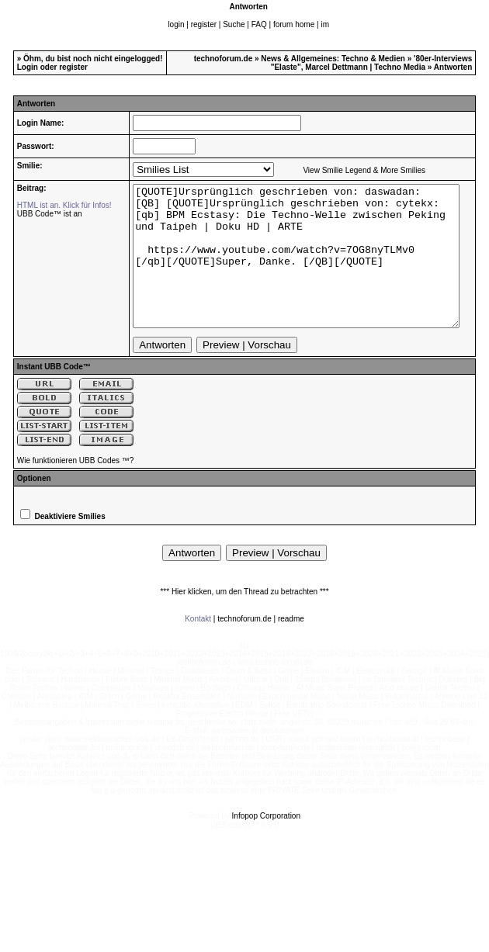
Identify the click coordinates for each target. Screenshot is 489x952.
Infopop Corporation (266, 843)
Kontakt (198, 646)
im (325, 24)
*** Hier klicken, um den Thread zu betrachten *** (244, 619)
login (176, 24)
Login (27, 67)
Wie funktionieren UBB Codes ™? (75, 488)
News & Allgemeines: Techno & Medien (333, 58)
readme (291, 646)
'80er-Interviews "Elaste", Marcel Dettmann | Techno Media (372, 62)
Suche (233, 24)
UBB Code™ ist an (43, 213)
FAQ (259, 24)
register (204, 24)
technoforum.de (223, 58)
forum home (293, 24)
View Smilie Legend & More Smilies (344, 170)
